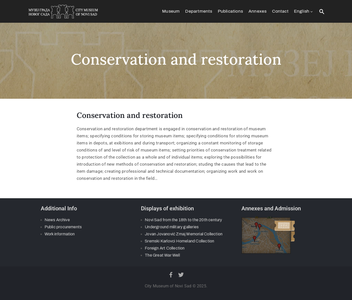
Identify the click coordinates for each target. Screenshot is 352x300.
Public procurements (63, 227)
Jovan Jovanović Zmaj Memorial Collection (183, 234)
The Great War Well (162, 255)
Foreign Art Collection (164, 248)
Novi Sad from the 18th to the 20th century (183, 220)
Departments (198, 11)
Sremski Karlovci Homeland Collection (179, 241)
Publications (230, 11)
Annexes (257, 11)
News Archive (57, 220)
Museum (171, 11)
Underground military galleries (172, 227)
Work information (60, 234)
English (304, 11)
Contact (280, 11)
